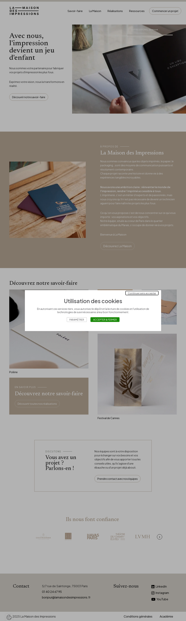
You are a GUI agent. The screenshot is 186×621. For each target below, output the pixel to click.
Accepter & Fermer (105, 319)
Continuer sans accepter (142, 293)
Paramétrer (76, 319)
